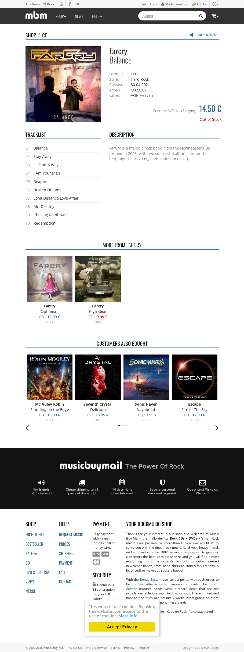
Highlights (35, 534)
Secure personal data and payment (162, 487)
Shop (61, 16)
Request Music (71, 534)
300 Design (211, 648)
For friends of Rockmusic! (41, 487)
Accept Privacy (122, 627)
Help (97, 16)
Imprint (144, 648)
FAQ (62, 572)
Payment (65, 563)
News (79, 16)
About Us (75, 648)
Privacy (129, 648)
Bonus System (150, 579)
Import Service (96, 648)
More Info (127, 615)
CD (45, 35)
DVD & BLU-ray (38, 572)
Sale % (32, 553)
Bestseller (34, 544)
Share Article (205, 34)
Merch (31, 591)
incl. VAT (168, 110)
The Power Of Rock (40, 4)
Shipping (189, 110)
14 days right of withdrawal (122, 487)
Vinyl (30, 581)
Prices (64, 544)
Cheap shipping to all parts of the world (82, 487)
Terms (115, 648)
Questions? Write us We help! (202, 487)
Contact (66, 581)
